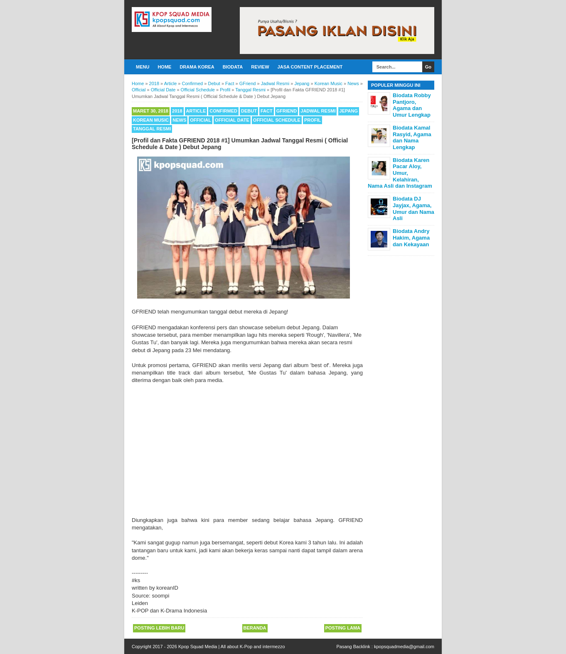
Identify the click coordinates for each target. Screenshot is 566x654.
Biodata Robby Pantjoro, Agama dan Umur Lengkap (412, 105)
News (179, 120)
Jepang (349, 110)
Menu (142, 66)
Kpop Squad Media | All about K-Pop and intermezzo (231, 646)
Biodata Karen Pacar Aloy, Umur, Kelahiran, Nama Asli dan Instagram (400, 173)
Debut (249, 110)
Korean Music (151, 120)
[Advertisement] (247, 454)
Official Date (232, 120)
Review (260, 66)
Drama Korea (197, 66)
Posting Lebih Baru (159, 627)
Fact (267, 110)
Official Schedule (276, 120)
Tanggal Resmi (152, 128)
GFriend (286, 110)
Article (196, 110)
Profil (312, 120)
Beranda (255, 627)
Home (164, 66)
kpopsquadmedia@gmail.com (404, 646)
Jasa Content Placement (310, 66)
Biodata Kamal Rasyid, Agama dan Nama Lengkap (412, 137)
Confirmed (223, 110)
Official (200, 120)
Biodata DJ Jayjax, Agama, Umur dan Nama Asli (413, 208)
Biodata (233, 66)
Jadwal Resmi (317, 110)
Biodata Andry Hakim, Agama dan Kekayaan (411, 237)
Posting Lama (342, 627)
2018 (177, 110)
